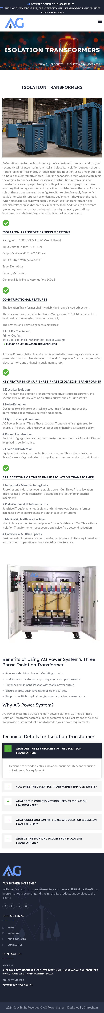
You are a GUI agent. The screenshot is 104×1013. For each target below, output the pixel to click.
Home (43, 64)
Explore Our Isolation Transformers (29, 344)
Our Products (17, 939)
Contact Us (15, 944)
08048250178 (66, 4)
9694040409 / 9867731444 (17, 984)
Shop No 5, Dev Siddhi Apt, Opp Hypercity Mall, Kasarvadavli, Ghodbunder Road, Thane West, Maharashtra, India (50, 972)
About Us (13, 933)
